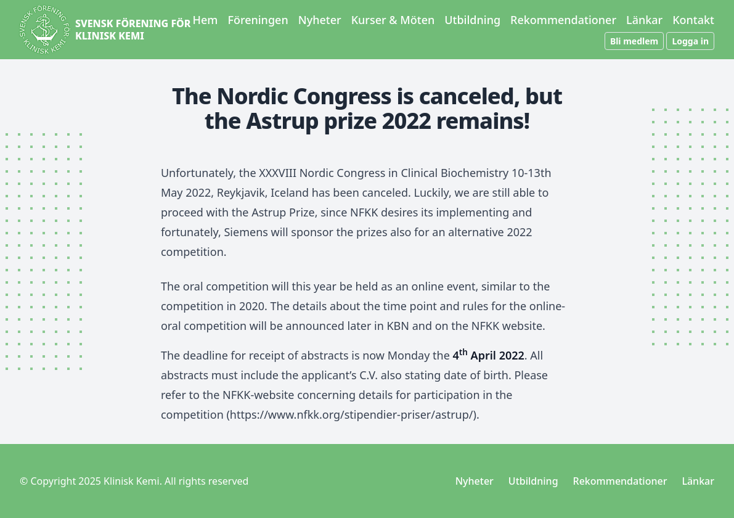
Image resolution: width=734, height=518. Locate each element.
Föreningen (257, 19)
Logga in (690, 41)
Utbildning (472, 19)
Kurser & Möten (393, 19)
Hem (205, 19)
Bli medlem (634, 41)
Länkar (644, 19)
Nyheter (319, 19)
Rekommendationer (563, 19)
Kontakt (693, 19)
